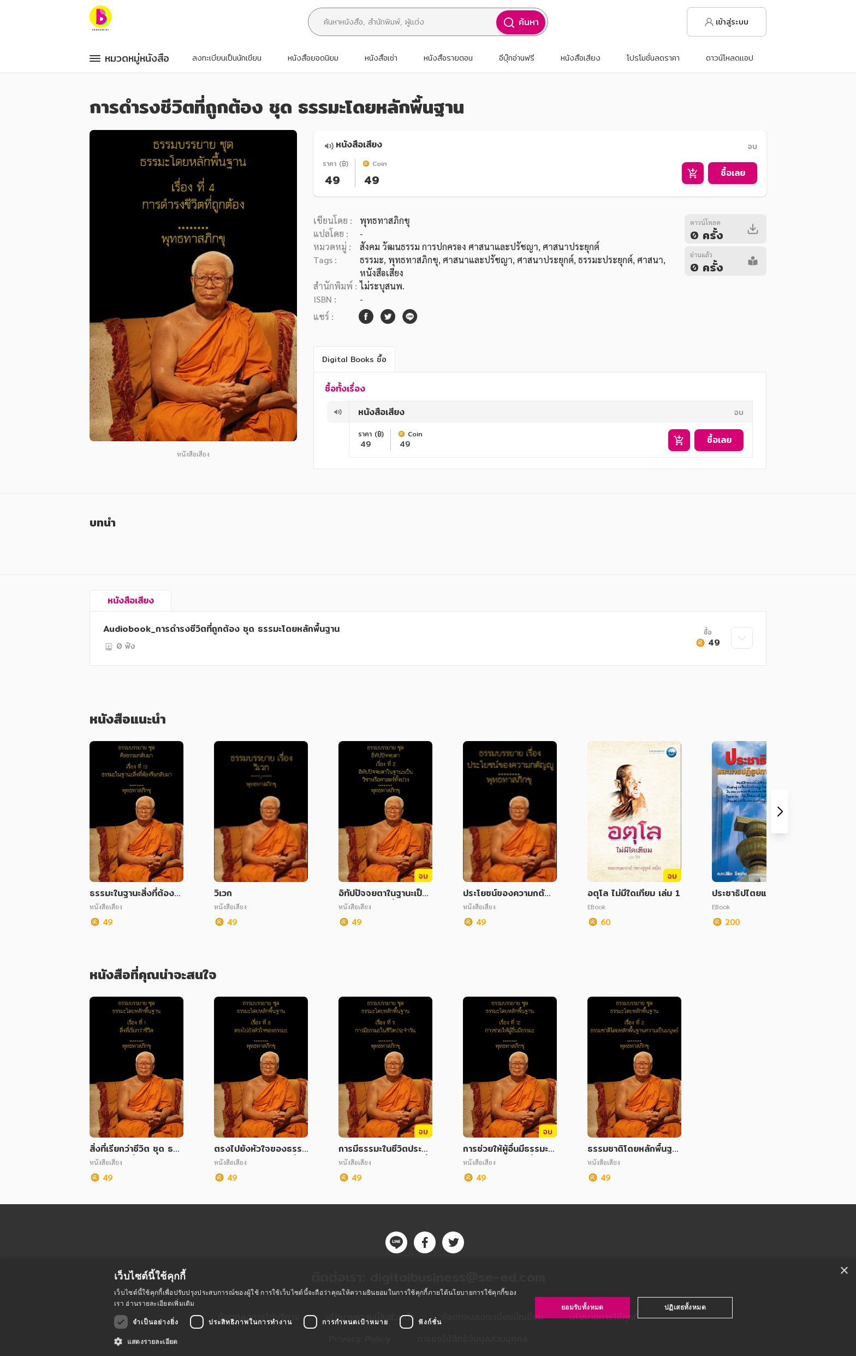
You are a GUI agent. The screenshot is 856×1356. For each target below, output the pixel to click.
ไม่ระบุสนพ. (382, 286)
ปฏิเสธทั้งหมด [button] (685, 1307)
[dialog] (428, 1307)
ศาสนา (650, 259)
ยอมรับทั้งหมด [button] (582, 1307)
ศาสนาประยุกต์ (545, 259)
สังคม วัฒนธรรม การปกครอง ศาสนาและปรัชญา (449, 246)
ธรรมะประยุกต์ (605, 259)
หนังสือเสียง (381, 273)
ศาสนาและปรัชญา (478, 259)
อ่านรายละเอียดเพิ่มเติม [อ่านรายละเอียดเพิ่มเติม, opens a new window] (160, 1303)
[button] (316, 1341)
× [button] (844, 1271)
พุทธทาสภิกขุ (385, 220)
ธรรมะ (372, 259)
